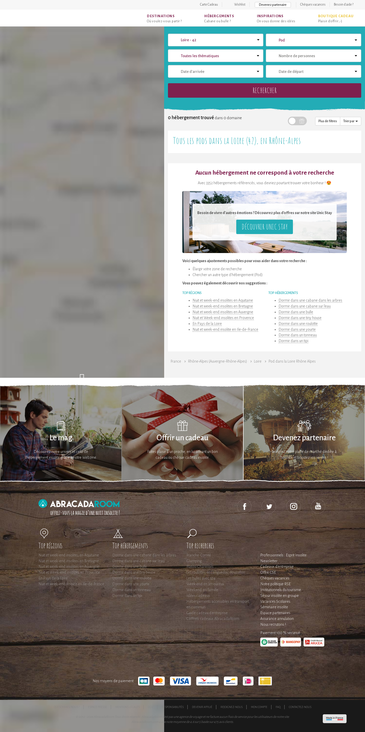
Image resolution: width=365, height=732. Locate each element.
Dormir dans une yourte (297, 329)
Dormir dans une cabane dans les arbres (310, 300)
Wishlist (239, 4)
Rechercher (264, 90)
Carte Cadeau (209, 4)
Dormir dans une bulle (295, 312)
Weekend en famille (202, 590)
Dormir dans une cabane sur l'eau (304, 306)
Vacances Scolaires (275, 601)
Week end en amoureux (205, 584)
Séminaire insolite (274, 607)
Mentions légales (127, 706)
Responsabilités (173, 706)
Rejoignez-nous (232, 706)
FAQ (278, 706)
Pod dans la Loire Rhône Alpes (292, 361)
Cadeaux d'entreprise (277, 566)
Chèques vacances (313, 4)
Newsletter (268, 561)
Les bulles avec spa (201, 578)
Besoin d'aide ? (343, 4)
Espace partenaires (275, 613)
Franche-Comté (198, 555)
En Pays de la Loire (207, 324)
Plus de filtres (327, 121)
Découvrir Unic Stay (265, 226)
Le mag (60, 438)
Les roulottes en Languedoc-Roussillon (215, 572)
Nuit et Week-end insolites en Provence (223, 318)
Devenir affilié (202, 706)
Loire (258, 361)
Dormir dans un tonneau (297, 335)
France (175, 361)
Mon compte (259, 706)
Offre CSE (268, 572)
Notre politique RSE (275, 584)
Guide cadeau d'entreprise (207, 613)
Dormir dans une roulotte (298, 324)
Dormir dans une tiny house (299, 318)
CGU (150, 706)
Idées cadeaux (198, 596)
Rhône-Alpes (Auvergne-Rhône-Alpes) (217, 361)
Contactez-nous (300, 706)
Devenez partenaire (273, 5)
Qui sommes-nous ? (67, 706)
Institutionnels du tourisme (280, 590)
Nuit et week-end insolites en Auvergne (222, 312)
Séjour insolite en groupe (279, 596)
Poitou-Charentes (199, 566)
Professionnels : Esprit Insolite (283, 555)
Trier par (350, 121)
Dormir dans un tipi (293, 341)
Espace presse (97, 706)
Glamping (194, 561)
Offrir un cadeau (182, 438)
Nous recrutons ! (273, 624)
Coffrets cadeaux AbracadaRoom (212, 619)
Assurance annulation (277, 619)
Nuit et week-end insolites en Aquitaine (222, 300)
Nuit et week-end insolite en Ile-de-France (225, 329)
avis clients (226, 722)
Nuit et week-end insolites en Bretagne (222, 306)
